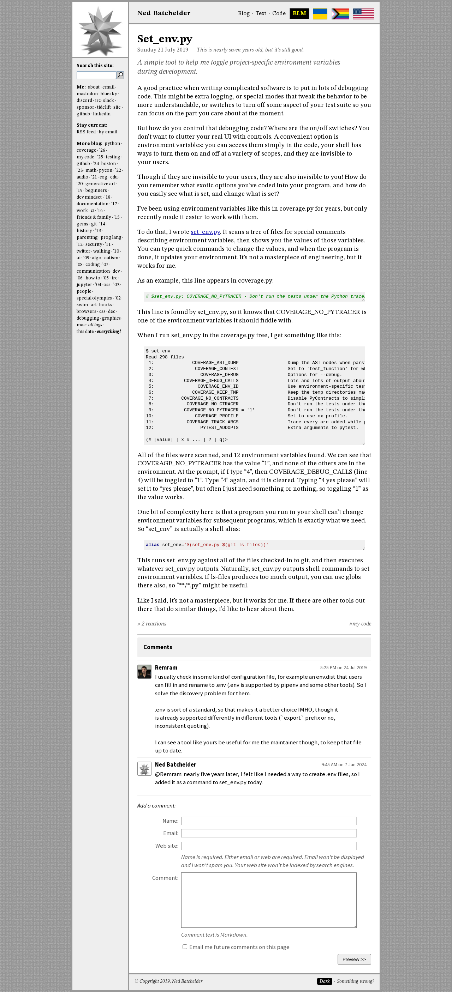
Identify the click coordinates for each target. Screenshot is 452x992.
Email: (170, 833)
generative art (100, 184)
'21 (94, 177)
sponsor (85, 107)
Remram (166, 667)
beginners (96, 190)
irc (98, 100)
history (84, 231)
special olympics (94, 298)
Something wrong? (355, 981)
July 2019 (176, 50)
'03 (116, 285)
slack (108, 100)
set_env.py (205, 232)
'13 (98, 231)
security (93, 244)
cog (103, 177)
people (84, 291)
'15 (117, 217)
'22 (118, 170)
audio (82, 177)
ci (92, 210)
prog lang (111, 237)
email (108, 87)
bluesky (109, 94)
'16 (100, 210)
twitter (83, 251)
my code (85, 157)
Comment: (165, 878)
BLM (299, 14)
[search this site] (96, 75)
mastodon (87, 94)
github (83, 114)
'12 (80, 244)
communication (93, 271)
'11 (108, 244)
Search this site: (95, 65)
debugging (88, 318)
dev (116, 271)
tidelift (104, 107)
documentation (92, 204)
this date (85, 331)
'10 (116, 251)
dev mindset (89, 197)
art (94, 305)
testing (113, 157)
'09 (86, 258)
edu (114, 177)
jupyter (84, 285)
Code (279, 14)
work (82, 210)
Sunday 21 (150, 50)
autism (111, 258)
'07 (105, 264)
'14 (102, 224)
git (94, 224)
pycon (105, 170)
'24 (96, 164)
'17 (114, 204)
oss (107, 285)
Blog (244, 14)
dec (111, 311)
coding (92, 264)
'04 (98, 285)
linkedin (102, 114)
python (112, 143)
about (94, 87)
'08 (80, 264)
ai (79, 258)
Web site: (166, 845)
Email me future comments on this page (236, 947)
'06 (80, 278)
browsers (86, 311)
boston (108, 164)
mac (81, 325)
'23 (80, 170)
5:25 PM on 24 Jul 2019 (343, 667)
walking (102, 251)
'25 (100, 157)
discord (84, 100)
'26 (102, 150)
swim (82, 305)
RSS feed (86, 132)
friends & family (94, 217)
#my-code (360, 624)
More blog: (90, 143)
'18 (108, 197)
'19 (80, 190)
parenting (87, 237)
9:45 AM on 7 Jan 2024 (344, 764)
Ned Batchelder (175, 764)
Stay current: (92, 125)
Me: (82, 87)
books (105, 305)
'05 (106, 278)
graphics (111, 318)
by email (108, 132)
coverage (86, 150)
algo (96, 258)
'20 (80, 184)
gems (82, 224)
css (102, 311)
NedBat (164, 13)
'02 (118, 298)
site (117, 107)
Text (260, 14)
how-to (92, 278)
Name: (170, 820)
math (90, 170)
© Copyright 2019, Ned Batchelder (168, 981)
